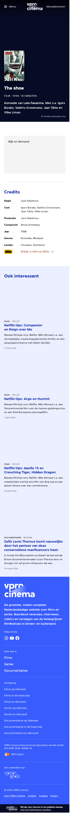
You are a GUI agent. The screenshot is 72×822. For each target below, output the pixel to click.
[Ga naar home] (35, 6)
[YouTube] (12, 638)
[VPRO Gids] (12, 775)
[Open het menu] (10, 6)
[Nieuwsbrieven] (55, 6)
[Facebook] (17, 638)
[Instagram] (6, 638)
